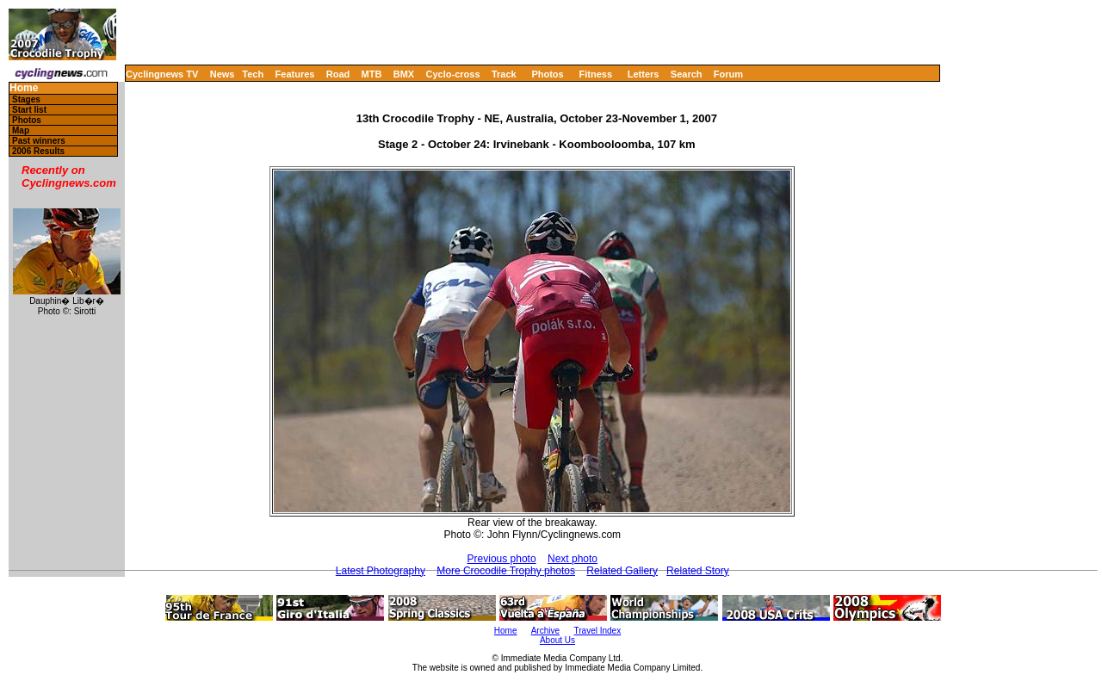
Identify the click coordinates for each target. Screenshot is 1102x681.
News (222, 74)
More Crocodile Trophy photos (505, 571)
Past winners (38, 140)
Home (23, 88)
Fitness (595, 74)
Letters (643, 74)
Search (687, 74)
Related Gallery (622, 571)
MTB (372, 74)
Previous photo (501, 559)
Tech (252, 74)
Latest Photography (380, 571)
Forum (728, 74)
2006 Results (38, 151)
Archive (545, 630)
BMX (403, 74)
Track (504, 74)
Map (20, 130)
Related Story (697, 571)
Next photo (572, 559)
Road (338, 74)
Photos (547, 74)
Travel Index (598, 630)
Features (295, 74)
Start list (29, 110)
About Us (557, 640)
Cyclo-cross (453, 74)
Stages (26, 99)
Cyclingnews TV (162, 74)
